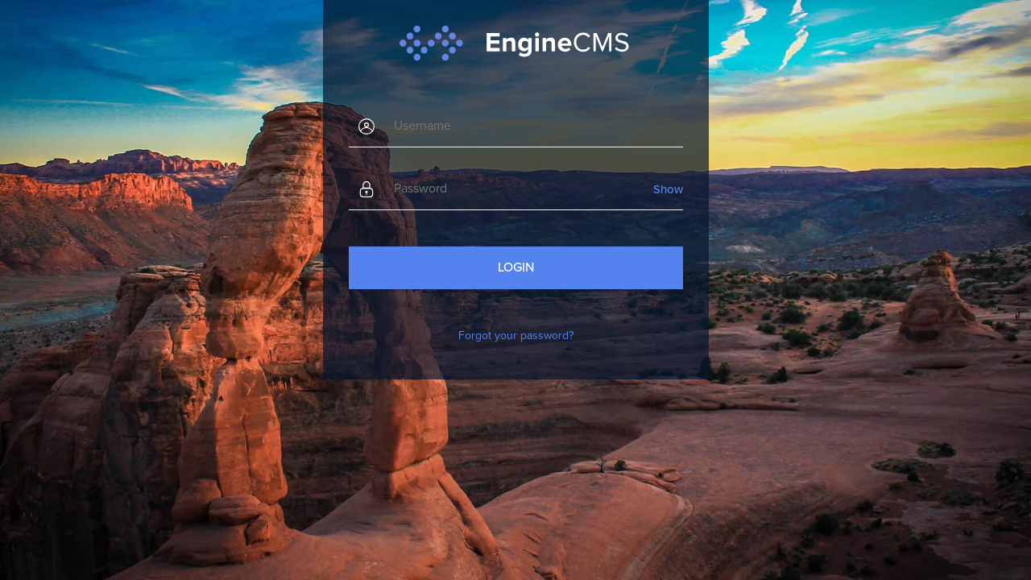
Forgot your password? (515, 335)
